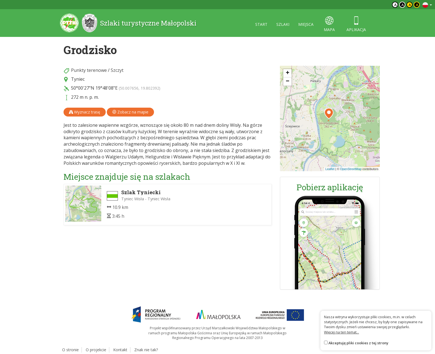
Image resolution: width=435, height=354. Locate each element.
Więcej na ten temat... (341, 332)
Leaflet (330, 169)
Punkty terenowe (89, 70)
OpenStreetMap (351, 169)
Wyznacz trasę (84, 112)
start (261, 24)
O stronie (70, 349)
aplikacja (356, 24)
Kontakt (120, 349)
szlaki (282, 24)
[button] (328, 113)
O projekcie (96, 349)
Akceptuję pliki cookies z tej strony (358, 342)
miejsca (305, 24)
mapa (329, 24)
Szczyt (117, 70)
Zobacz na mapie (130, 112)
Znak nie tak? (146, 349)
